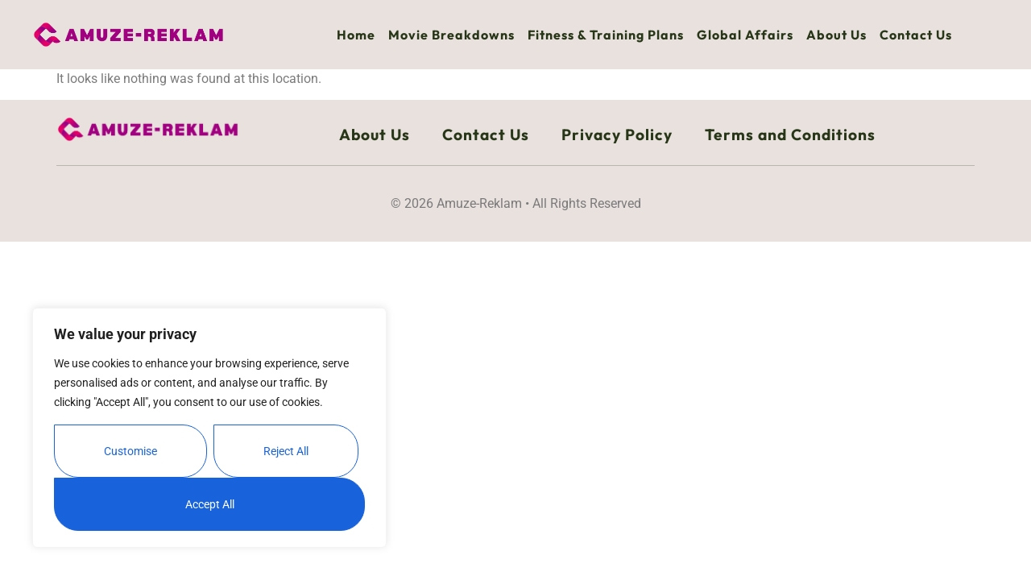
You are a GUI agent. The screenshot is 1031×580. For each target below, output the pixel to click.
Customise (130, 451)
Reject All (285, 451)
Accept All (209, 504)
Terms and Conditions (790, 134)
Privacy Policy (617, 134)
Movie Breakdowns (451, 35)
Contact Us (916, 35)
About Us (836, 35)
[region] (209, 428)
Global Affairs (745, 35)
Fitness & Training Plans (606, 35)
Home (356, 35)
